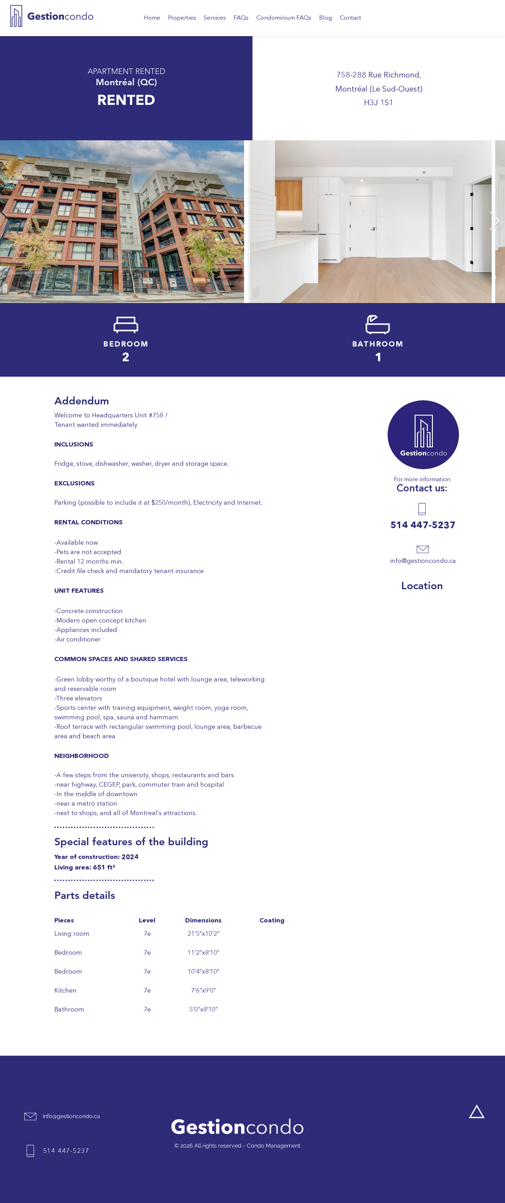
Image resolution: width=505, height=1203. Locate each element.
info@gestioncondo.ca (423, 561)
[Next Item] (494, 221)
